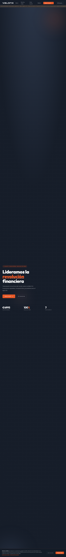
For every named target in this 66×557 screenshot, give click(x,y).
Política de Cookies (6, 554)
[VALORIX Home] (8, 3)
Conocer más (21, 296)
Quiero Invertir (9, 296)
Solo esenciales (50, 552)
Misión (17, 3)
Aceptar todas (60, 552)
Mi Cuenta (59, 3)
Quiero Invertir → (48, 3)
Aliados (39, 3)
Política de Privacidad (14, 554)
